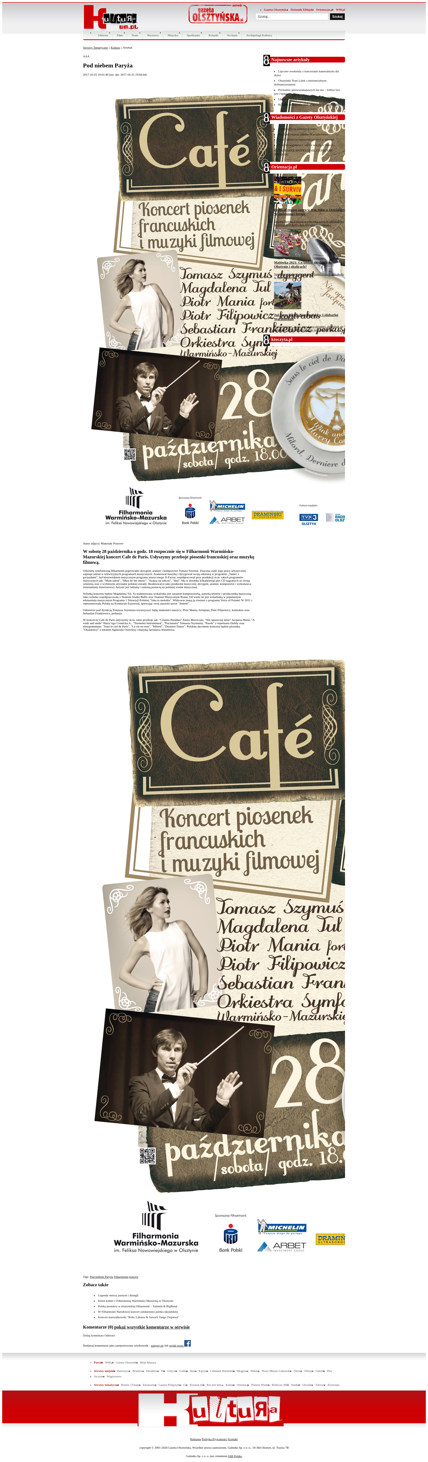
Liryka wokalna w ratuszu (294, 99)
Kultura (115, 47)
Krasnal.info (197, 1384)
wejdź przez (180, 1345)
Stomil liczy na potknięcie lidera (297, 128)
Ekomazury (150, 1384)
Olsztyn (309, 1370)
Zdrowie (320, 1384)
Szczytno (99, 1376)
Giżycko (172, 1370)
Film (120, 35)
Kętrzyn (203, 1370)
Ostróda (320, 1370)
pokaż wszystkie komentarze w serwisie (152, 1327)
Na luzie (232, 35)
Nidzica (255, 1370)
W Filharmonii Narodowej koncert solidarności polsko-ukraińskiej (138, 1311)
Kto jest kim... (215, 1384)
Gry (185, 1384)
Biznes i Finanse (131, 1384)
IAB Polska (235, 1456)
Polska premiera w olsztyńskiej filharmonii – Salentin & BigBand (137, 1306)
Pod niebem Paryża (101, 1276)
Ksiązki (213, 35)
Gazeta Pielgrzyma (170, 1384)
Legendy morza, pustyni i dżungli (118, 1295)
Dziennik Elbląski (302, 9)
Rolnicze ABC (280, 1384)
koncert (133, 1276)
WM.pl (340, 9)
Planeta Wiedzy (260, 1384)
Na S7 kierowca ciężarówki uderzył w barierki (306, 139)
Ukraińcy (307, 1384)
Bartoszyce (124, 1370)
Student (296, 1384)
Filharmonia (121, 1276)
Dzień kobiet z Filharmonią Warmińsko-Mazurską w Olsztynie (135, 1300)
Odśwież (110, 1335)
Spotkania (193, 35)
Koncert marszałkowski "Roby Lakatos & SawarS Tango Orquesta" (138, 1317)
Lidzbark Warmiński (222, 1370)
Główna (103, 35)
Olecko (298, 1370)
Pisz (329, 1370)
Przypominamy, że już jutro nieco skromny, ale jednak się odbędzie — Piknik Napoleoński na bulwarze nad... (308, 328)
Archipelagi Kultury (259, 35)
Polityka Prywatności (214, 1439)
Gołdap (183, 1370)
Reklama (195, 1439)
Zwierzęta (334, 1384)
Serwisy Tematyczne (95, 47)
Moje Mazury (148, 1362)
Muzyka (173, 35)
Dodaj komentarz (93, 1335)
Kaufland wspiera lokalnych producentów (303, 134)
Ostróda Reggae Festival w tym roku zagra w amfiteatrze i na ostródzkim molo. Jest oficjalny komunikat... (309, 223)
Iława (193, 1370)
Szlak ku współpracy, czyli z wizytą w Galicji (305, 145)
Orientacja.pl (324, 9)
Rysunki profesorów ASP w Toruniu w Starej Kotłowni (311, 104)
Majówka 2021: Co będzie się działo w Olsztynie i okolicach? (302, 265)
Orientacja (243, 1384)
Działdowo (152, 1370)
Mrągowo (243, 1370)
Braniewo (138, 1370)
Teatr (135, 35)
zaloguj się (157, 1345)
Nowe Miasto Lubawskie (276, 1370)
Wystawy (153, 35)
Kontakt (232, 1439)
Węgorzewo (114, 1376)
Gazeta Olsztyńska (276, 9)
